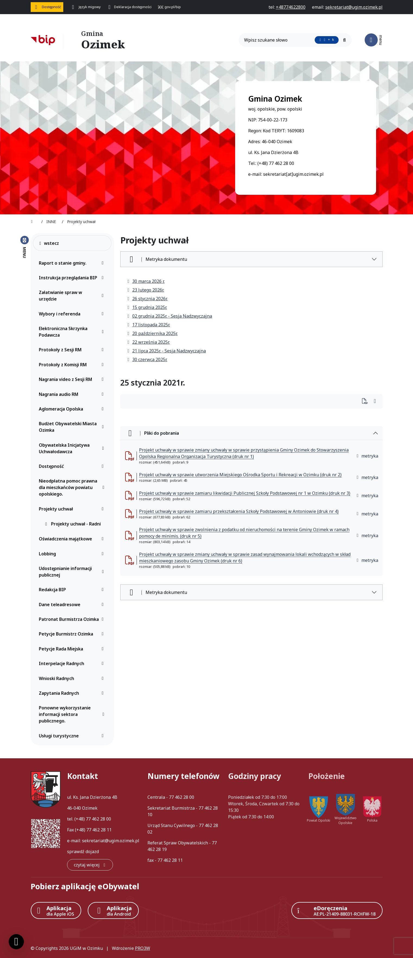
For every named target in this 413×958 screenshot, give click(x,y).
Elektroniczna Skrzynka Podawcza (72, 331)
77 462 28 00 (98, 819)
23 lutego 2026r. (145, 290)
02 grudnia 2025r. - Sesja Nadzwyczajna (169, 316)
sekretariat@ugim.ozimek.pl (110, 841)
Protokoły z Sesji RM (72, 350)
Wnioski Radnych (72, 678)
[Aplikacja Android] (113, 910)
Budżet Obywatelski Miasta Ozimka (72, 427)
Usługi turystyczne (72, 736)
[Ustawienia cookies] (16, 941)
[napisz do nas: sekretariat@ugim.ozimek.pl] (354, 7)
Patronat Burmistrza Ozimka (72, 619)
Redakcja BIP (72, 590)
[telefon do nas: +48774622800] (290, 7)
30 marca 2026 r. (146, 281)
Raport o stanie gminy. (72, 263)
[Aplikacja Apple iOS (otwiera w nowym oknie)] (56, 910)
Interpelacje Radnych (72, 663)
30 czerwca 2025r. (147, 359)
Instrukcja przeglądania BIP (72, 278)
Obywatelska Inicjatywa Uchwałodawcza (72, 448)
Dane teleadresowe (72, 605)
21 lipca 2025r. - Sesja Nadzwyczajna (166, 351)
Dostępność (72, 466)
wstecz (49, 243)
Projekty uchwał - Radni (73, 524)
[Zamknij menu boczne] (24, 246)
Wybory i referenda (72, 314)
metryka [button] (367, 456)
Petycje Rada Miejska (72, 649)
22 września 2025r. (148, 342)
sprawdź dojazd (83, 851)
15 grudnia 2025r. (147, 307)
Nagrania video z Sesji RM (72, 379)
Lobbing (72, 554)
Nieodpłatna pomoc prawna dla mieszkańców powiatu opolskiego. (72, 487)
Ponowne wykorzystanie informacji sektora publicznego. (72, 714)
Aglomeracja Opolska (72, 409)
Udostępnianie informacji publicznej (72, 571)
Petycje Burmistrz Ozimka (72, 634)
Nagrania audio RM (72, 394)
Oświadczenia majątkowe (72, 539)
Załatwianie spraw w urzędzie (72, 295)
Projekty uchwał (72, 509)
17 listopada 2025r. (148, 325)
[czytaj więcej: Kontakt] (90, 865)
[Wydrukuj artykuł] (366, 401)
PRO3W (142, 948)
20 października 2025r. (152, 333)
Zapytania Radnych (72, 693)
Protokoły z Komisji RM (72, 365)
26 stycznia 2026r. (147, 299)
